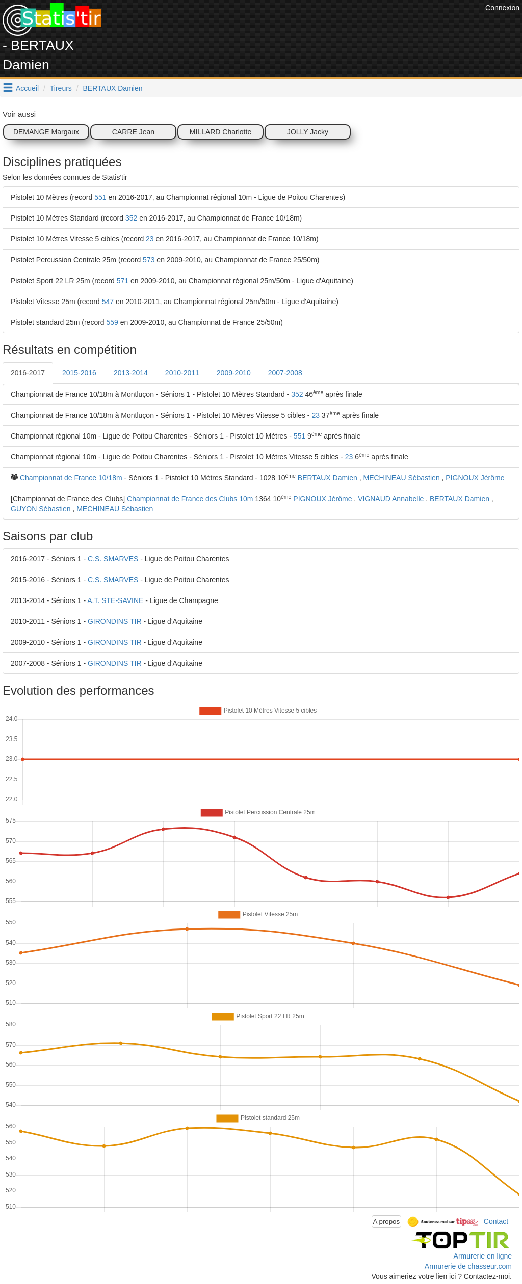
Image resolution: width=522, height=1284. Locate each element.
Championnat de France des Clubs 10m (190, 499)
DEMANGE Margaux (46, 132)
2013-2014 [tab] (131, 373)
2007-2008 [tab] (285, 373)
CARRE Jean (133, 132)
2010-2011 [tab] (182, 373)
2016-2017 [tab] (28, 373)
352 (131, 218)
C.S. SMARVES (113, 559)
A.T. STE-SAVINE (115, 600)
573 (148, 260)
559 (112, 322)
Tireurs (61, 88)
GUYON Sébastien (41, 509)
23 (150, 239)
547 (108, 301)
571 (122, 281)
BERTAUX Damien (113, 88)
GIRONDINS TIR (115, 621)
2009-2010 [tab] (234, 373)
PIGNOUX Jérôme (475, 478)
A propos (386, 1221)
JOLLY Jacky (307, 132)
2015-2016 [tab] (79, 373)
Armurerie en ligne (483, 1256)
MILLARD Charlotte (220, 132)
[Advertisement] (297, 25)
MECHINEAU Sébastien (401, 478)
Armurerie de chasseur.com (468, 1266)
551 (100, 197)
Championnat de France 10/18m (71, 478)
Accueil (27, 88)
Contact (496, 1221)
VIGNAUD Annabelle (391, 499)
